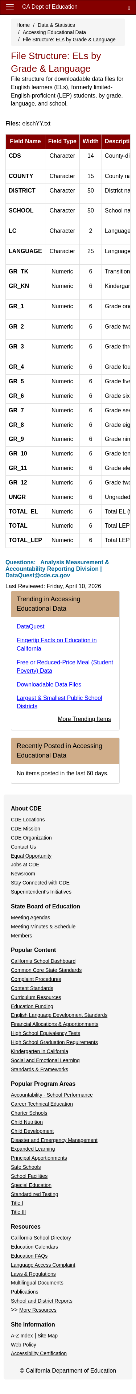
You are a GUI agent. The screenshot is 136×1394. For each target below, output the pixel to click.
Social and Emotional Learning (45, 1060)
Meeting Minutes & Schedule (43, 926)
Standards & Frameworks (39, 1069)
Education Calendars (34, 1247)
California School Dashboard (43, 961)
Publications (24, 1292)
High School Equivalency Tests (45, 1033)
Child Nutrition (27, 1122)
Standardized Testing (34, 1194)
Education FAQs (29, 1256)
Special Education (31, 1185)
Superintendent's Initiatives (41, 892)
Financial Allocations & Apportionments (54, 1024)
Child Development (32, 1131)
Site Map (48, 1336)
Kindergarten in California (39, 1051)
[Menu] (10, 6)
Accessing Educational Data (54, 32)
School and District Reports (42, 1301)
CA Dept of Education (50, 7)
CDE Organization (31, 838)
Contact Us (23, 847)
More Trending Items (84, 719)
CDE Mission (25, 829)
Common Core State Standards (46, 970)
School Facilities (29, 1176)
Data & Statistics (56, 25)
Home (23, 25)
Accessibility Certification (39, 1353)
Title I (17, 1203)
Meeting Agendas (30, 917)
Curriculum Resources (36, 997)
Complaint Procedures (36, 979)
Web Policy (23, 1345)
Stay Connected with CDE (40, 883)
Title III (18, 1212)
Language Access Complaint (43, 1265)
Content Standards (32, 988)
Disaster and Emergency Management (54, 1140)
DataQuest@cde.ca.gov (37, 575)
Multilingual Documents (37, 1283)
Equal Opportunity (31, 856)
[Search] (129, 7)
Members (21, 936)
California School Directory (41, 1238)
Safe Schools (26, 1167)
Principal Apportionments (39, 1158)
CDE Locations (28, 819)
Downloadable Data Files (49, 684)
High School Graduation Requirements (54, 1042)
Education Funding (32, 1006)
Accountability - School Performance (52, 1095)
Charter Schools (29, 1113)
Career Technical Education (42, 1104)
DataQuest (30, 626)
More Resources (38, 1310)
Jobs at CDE (25, 864)
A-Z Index (22, 1336)
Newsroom (23, 874)
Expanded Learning (33, 1149)
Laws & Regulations (33, 1274)
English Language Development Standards (59, 1015)
